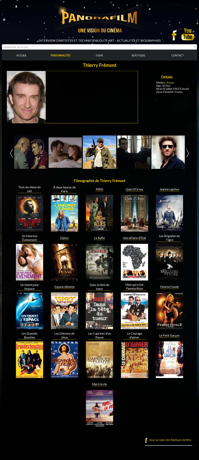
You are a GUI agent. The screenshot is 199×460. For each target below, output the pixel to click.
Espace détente (64, 286)
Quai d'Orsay (134, 189)
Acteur (170, 82)
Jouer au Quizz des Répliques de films (170, 439)
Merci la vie (99, 384)
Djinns (64, 238)
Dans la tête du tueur (99, 286)
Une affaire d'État (134, 238)
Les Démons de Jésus (64, 335)
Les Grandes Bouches (29, 335)
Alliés (99, 189)
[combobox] (99, 47)
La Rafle (99, 238)
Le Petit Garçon (169, 335)
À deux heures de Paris (64, 189)
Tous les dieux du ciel (29, 189)
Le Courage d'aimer (134, 335)
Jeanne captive (169, 189)
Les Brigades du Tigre (169, 238)
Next (187, 153)
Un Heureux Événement (29, 238)
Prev (11, 153)
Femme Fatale (169, 286)
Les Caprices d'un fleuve (99, 335)
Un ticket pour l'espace (29, 286)
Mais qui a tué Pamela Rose (134, 286)
